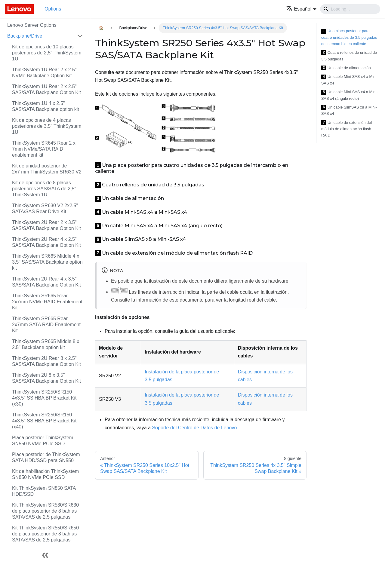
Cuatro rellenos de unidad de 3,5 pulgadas (349, 55)
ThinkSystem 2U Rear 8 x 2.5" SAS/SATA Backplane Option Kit (46, 361)
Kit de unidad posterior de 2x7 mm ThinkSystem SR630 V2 (47, 168)
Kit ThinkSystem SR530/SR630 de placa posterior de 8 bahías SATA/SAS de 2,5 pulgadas (45, 511)
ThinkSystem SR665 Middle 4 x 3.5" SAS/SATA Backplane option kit (47, 262)
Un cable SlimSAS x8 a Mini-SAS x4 (349, 110)
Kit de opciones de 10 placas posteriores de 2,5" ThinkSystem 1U (46, 52)
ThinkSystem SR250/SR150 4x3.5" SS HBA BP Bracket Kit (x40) (44, 420)
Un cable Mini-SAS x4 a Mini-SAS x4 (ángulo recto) (349, 95)
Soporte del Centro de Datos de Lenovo (194, 427)
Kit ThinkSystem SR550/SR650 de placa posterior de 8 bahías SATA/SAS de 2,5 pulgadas (45, 533)
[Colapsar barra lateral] (45, 555)
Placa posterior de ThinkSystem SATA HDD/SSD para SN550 (46, 457)
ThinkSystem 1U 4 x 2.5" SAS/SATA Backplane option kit (45, 106)
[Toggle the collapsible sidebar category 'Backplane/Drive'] (80, 36)
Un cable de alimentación (346, 68)
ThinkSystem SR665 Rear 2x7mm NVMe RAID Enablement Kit (47, 301)
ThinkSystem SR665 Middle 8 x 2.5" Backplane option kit (45, 344)
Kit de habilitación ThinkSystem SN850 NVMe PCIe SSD (45, 474)
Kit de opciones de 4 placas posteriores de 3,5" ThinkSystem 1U (46, 126)
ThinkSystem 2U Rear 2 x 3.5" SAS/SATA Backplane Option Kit (46, 225)
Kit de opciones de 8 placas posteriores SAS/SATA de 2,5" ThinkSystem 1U (44, 188)
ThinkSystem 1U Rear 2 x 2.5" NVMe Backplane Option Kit (44, 72)
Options (53, 8)
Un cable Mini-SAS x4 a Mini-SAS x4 (349, 79)
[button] (301, 8)
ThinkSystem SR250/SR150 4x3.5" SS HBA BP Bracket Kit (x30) (44, 397)
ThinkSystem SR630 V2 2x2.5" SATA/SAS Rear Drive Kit (45, 208)
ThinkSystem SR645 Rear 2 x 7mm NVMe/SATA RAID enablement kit (43, 149)
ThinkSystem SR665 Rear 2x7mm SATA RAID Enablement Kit (46, 324)
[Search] (350, 9)
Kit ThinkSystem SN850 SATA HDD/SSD (44, 491)
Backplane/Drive (24, 35)
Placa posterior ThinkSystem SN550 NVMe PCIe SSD (42, 440)
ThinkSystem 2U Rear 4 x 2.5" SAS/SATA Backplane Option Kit (46, 242)
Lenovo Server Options (32, 25)
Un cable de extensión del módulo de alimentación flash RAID (346, 129)
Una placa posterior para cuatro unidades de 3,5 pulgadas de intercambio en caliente (349, 37)
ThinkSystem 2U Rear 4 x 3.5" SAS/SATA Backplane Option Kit (46, 281)
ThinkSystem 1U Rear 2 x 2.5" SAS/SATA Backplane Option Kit (46, 89)
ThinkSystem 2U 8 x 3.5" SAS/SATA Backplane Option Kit (46, 378)
